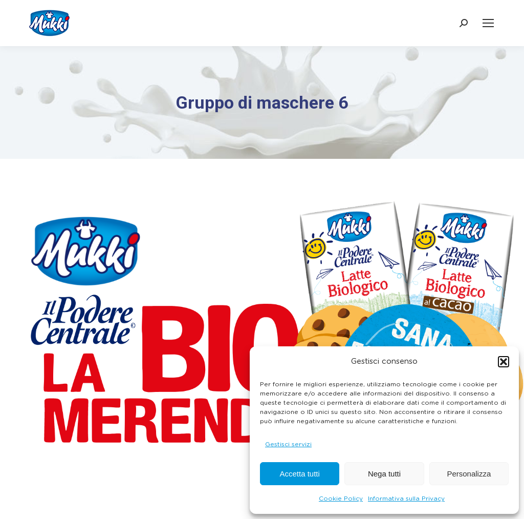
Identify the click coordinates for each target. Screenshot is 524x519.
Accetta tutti (299, 473)
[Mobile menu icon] (488, 23)
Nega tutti (384, 473)
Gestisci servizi (288, 444)
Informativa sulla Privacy (406, 498)
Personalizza (469, 473)
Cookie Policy (341, 498)
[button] (503, 362)
